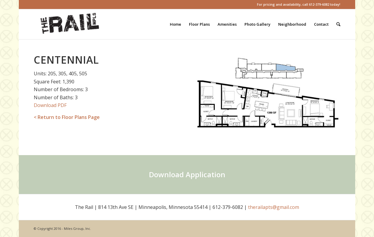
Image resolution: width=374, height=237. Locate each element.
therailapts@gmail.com (273, 207)
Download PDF (50, 105)
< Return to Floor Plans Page (67, 117)
